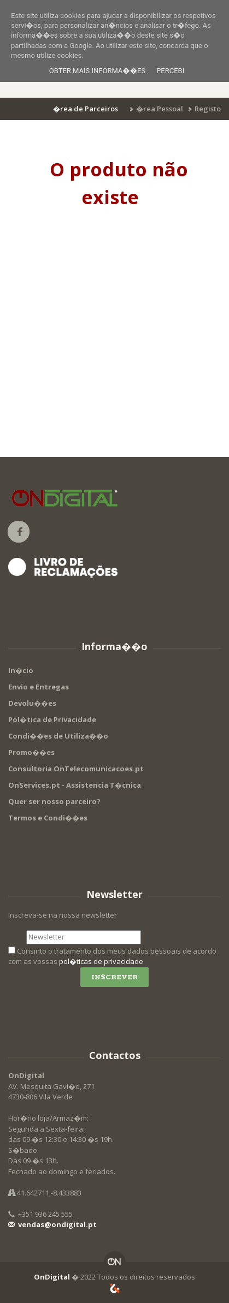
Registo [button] (208, 109)
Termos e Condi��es (47, 818)
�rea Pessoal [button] (159, 109)
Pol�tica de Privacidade (52, 719)
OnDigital (52, 1277)
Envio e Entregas (38, 687)
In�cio (20, 670)
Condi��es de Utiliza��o (58, 736)
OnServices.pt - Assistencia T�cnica (74, 785)
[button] (87, 109)
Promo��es (31, 752)
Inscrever (114, 977)
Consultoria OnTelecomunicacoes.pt (76, 769)
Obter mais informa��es (97, 71)
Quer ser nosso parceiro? (54, 801)
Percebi (170, 71)
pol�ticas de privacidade (101, 961)
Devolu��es (32, 703)
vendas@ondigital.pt (52, 1224)
